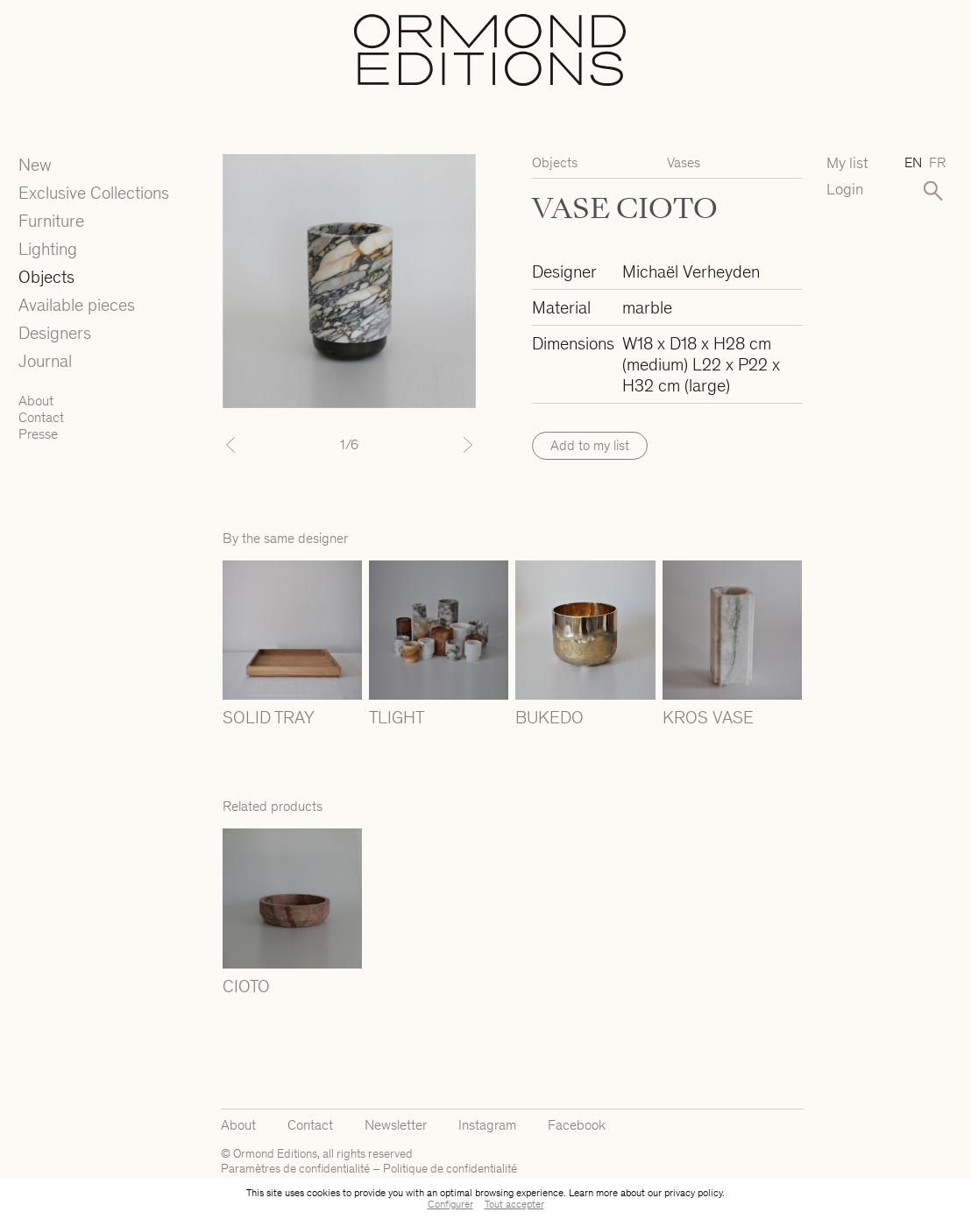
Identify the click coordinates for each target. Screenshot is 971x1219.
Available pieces (76, 304)
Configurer (450, 1204)
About (35, 400)
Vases (683, 162)
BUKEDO (549, 717)
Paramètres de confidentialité (295, 1168)
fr (937, 162)
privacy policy (693, 1193)
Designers (54, 332)
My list (847, 163)
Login (844, 189)
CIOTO (246, 986)
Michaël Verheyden (691, 271)
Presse (38, 434)
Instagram (487, 1125)
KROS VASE (708, 717)
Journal (45, 360)
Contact (41, 417)
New (35, 164)
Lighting (47, 248)
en (913, 162)
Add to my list (589, 445)
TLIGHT (396, 717)
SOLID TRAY (269, 717)
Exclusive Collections (93, 192)
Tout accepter (514, 1204)
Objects (46, 276)
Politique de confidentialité (450, 1168)
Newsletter (396, 1125)
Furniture (51, 220)
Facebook (577, 1125)
